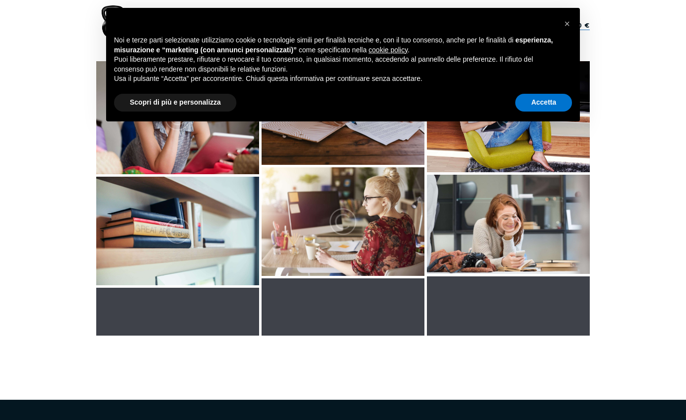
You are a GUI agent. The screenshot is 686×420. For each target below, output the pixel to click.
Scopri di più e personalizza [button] (175, 102)
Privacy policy (365, 352)
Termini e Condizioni (478, 352)
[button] (567, 24)
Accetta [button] (543, 102)
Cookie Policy (417, 352)
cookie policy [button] (388, 50)
